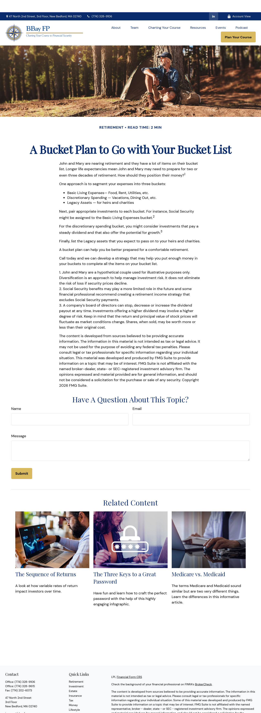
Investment (76, 674)
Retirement (76, 669)
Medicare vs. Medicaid (198, 561)
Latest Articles (78, 702)
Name (16, 396)
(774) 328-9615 (25, 674)
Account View (239, 4)
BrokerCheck (203, 672)
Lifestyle (74, 697)
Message (18, 423)
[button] (116, 15)
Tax (71, 688)
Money (73, 693)
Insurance (75, 683)
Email (137, 396)
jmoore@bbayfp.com (19, 701)
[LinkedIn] (213, 4)
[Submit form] (21, 461)
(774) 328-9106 (99, 4)
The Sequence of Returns (45, 561)
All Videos (75, 707)
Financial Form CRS (129, 665)
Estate (73, 679)
